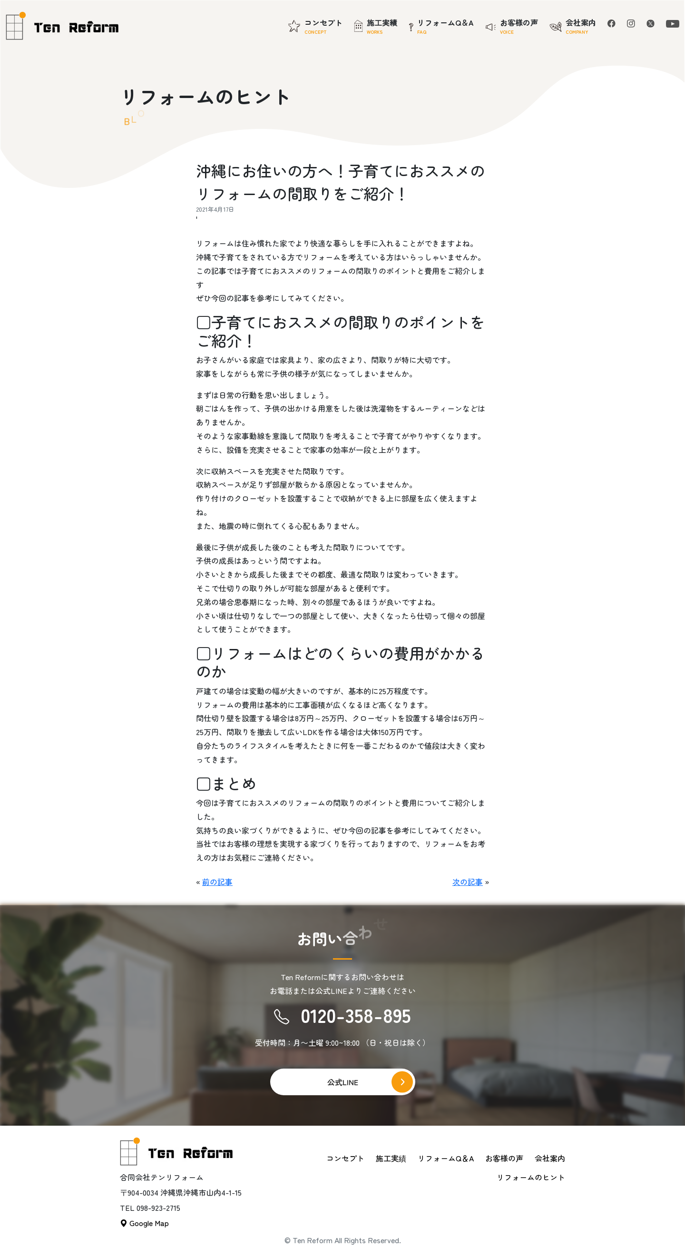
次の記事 (467, 881)
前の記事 (217, 881)
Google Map (144, 1222)
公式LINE (342, 1082)
